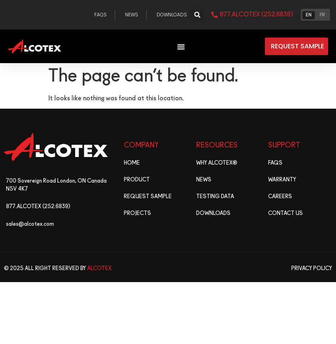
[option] (322, 15)
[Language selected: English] (315, 15)
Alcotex (99, 268)
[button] (197, 15)
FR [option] (322, 15)
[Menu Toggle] (181, 47)
